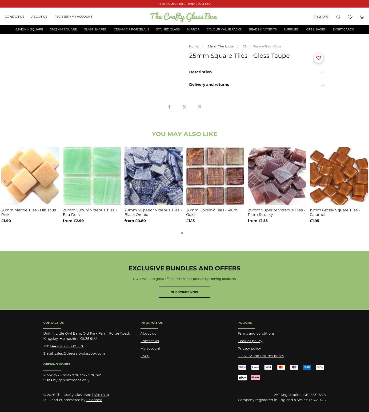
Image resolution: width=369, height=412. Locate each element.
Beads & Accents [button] (263, 29)
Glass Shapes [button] (95, 29)
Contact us (14, 16)
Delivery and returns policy (261, 356)
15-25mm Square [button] (63, 29)
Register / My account (73, 16)
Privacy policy (249, 348)
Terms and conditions (256, 333)
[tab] (182, 233)
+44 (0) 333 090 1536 (67, 346)
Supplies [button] (291, 29)
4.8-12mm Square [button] (29, 29)
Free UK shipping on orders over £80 (184, 3)
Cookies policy (250, 341)
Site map (101, 395)
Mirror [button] (193, 29)
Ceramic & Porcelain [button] (131, 29)
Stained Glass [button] (168, 29)
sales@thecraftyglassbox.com (80, 353)
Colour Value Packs (224, 29)
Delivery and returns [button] (209, 85)
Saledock (94, 400)
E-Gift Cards (343, 29)
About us (39, 16)
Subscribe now (184, 292)
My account (150, 348)
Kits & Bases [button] (316, 29)
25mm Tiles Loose (221, 46)
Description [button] (200, 72)
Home (193, 46)
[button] (338, 17)
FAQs (144, 356)
